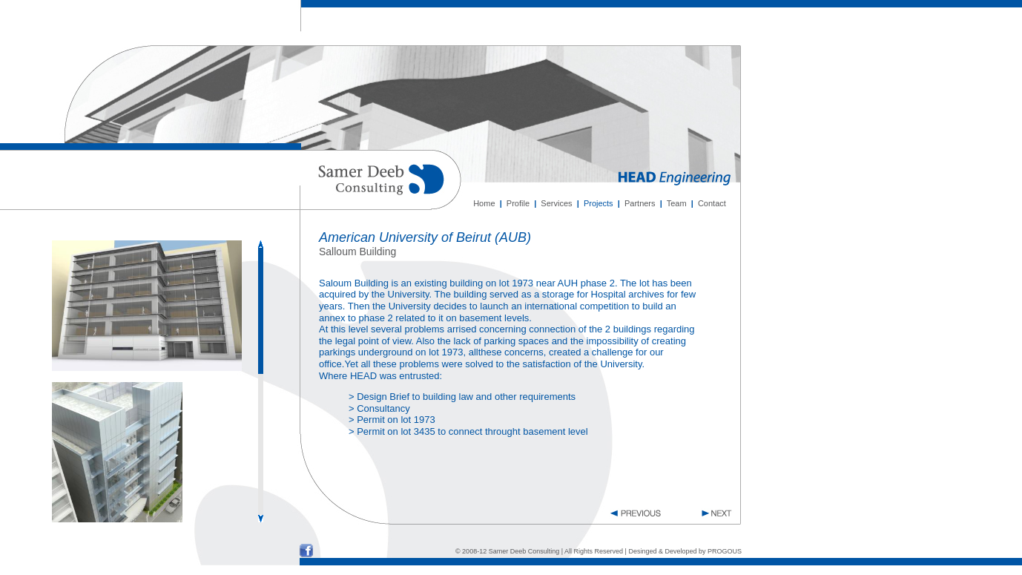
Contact (712, 203)
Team (677, 203)
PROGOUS (725, 551)
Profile (518, 203)
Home (484, 203)
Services (556, 203)
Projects (598, 203)
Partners (640, 203)
